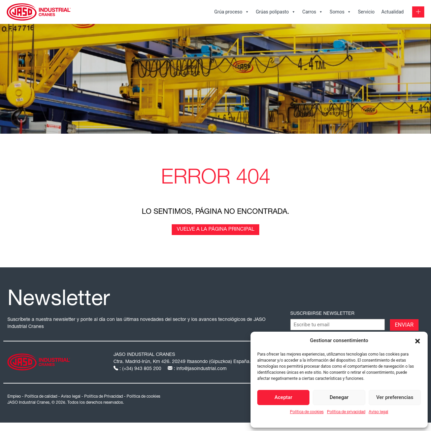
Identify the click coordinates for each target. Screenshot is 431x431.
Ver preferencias (394, 397)
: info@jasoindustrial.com (197, 369)
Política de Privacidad (103, 397)
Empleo (14, 397)
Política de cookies (307, 412)
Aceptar (283, 397)
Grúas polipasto (276, 12)
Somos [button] (340, 12)
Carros (312, 12)
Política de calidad (41, 397)
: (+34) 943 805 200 (138, 369)
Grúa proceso (231, 12)
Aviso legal (378, 412)
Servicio (366, 11)
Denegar (339, 397)
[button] (417, 340)
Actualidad (392, 11)
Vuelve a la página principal (215, 229)
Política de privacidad (346, 412)
